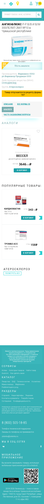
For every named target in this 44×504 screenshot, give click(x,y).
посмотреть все (12, 273)
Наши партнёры (17, 395)
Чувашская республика (18, 3)
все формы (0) (23, 104)
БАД (13, 381)
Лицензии (29, 395)
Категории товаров (16, 370)
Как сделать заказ (17, 373)
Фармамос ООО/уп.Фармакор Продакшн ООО (18, 75)
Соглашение (6, 401)
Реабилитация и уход (10, 387)
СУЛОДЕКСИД (9, 83)
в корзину (22, 170)
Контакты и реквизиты (10, 398)
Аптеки (4, 370)
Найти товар (31, 370)
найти (39, 15)
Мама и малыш (7, 384)
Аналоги (5, 373)
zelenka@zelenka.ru (10, 436)
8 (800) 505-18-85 (14, 423)
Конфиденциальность (22, 401)
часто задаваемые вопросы (17, 114)
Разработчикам (27, 398)
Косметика (36, 381)
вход (31, 4)
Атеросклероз (16, 87)
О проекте (5, 395)
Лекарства (6, 381)
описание (8, 104)
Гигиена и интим (23, 381)
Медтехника (19, 384)
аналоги (8, 109)
